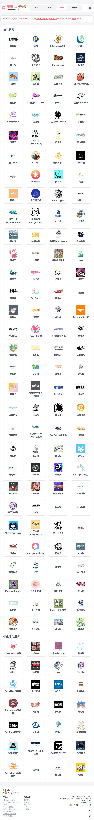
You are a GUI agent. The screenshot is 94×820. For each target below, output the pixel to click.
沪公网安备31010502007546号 (81, 805)
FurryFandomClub (9, 814)
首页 (36, 8)
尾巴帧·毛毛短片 (9, 816)
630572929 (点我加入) (46, 19)
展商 (62, 8)
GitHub (26, 807)
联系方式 (27, 802)
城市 (49, 8)
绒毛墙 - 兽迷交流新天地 (11, 809)
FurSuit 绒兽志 (8, 807)
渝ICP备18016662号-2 (84, 802)
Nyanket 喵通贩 (8, 811)
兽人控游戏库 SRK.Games (12, 802)
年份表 (74, 8)
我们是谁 (27, 800)
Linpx (5, 805)
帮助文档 (27, 805)
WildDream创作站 (9, 800)
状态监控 (27, 809)
